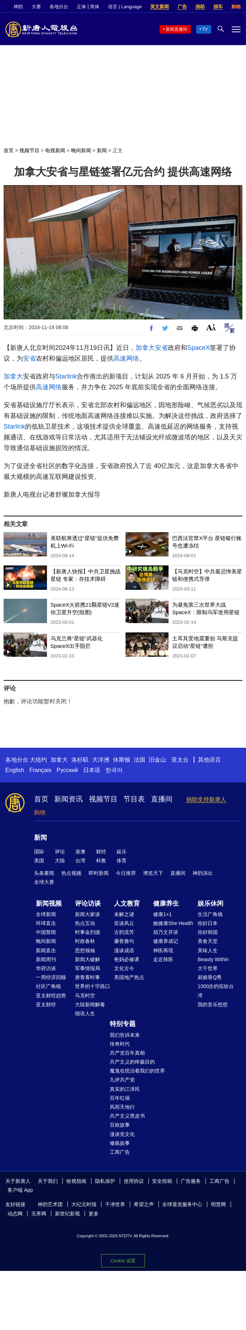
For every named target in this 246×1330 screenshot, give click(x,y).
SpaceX (198, 347)
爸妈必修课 (126, 959)
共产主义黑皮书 (127, 1116)
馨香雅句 (124, 941)
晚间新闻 (81, 150)
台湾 (80, 860)
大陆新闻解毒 (90, 1004)
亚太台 (180, 760)
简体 (94, 6)
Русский (67, 770)
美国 (39, 860)
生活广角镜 (210, 914)
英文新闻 (159, 6)
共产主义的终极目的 (132, 1062)
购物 (236, 6)
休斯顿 (121, 760)
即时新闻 (99, 873)
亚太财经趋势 (51, 995)
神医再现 (163, 950)
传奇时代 (120, 1044)
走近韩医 (163, 959)
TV (205, 29)
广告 (182, 6)
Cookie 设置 (122, 1260)
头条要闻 (44, 873)
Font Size (211, 327)
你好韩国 (208, 932)
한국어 (114, 770)
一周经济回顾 (51, 977)
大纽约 (38, 760)
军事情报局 (87, 968)
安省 (161, 347)
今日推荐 (126, 873)
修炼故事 (120, 1143)
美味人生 (208, 950)
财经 (101, 851)
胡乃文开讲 (165, 932)
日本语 (91, 770)
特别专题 (123, 1023)
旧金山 (157, 760)
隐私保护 (105, 1181)
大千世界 (208, 968)
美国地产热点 (129, 977)
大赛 (36, 6)
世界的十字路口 (92, 986)
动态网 (15, 1213)
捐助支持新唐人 (206, 799)
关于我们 (48, 1181)
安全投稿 (162, 1181)
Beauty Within (213, 959)
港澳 (80, 851)
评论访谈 (88, 903)
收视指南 (76, 1181)
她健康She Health (173, 923)
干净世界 (115, 1204)
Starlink (66, 376)
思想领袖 (85, 950)
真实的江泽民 (125, 1089)
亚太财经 (46, 1004)
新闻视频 (49, 903)
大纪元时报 (83, 1204)
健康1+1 (162, 914)
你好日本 (208, 923)
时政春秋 (85, 941)
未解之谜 (124, 914)
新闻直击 (46, 950)
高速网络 (126, 358)
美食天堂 (208, 941)
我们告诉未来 (125, 1035)
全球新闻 (46, 914)
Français (40, 770)
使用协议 (134, 1181)
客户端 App (20, 1190)
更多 (94, 1213)
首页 (9, 150)
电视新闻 (55, 150)
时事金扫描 (87, 932)
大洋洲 (100, 760)
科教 (101, 860)
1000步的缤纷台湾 (216, 990)
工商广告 (120, 1152)
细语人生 (85, 1013)
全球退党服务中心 (182, 1204)
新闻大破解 (87, 959)
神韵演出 (203, 873)
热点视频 (71, 873)
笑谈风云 (124, 923)
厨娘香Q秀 (210, 977)
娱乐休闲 (210, 903)
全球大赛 (44, 882)
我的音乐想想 (213, 1004)
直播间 (161, 799)
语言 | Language (125, 6)
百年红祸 (120, 1098)
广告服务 (191, 1181)
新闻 (102, 150)
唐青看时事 (87, 977)
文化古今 (124, 968)
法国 (139, 760)
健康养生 (166, 903)
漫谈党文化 (122, 1134)
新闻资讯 (68, 799)
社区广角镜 (48, 986)
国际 (39, 851)
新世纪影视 (67, 1213)
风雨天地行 (122, 1107)
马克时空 (85, 995)
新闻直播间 (176, 29)
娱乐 (122, 851)
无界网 (38, 1213)
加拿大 (145, 347)
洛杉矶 (80, 760)
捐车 (218, 6)
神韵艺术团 (50, 1204)
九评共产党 (122, 1080)
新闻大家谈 (87, 914)
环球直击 (46, 923)
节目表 (134, 799)
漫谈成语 (124, 950)
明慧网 (218, 1204)
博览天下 (153, 873)
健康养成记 (165, 941)
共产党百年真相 (127, 1053)
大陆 (60, 860)
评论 (60, 851)
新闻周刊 (46, 959)
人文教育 (127, 903)
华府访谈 (46, 968)
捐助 (200, 6)
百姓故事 (120, 1125)
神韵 (18, 6)
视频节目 (29, 150)
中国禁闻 (46, 932)
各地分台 (58, 6)
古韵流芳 (124, 932)
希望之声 (144, 1204)
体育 (122, 860)
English (14, 770)
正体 (81, 6)
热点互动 (85, 923)
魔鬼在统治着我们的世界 (137, 1071)
